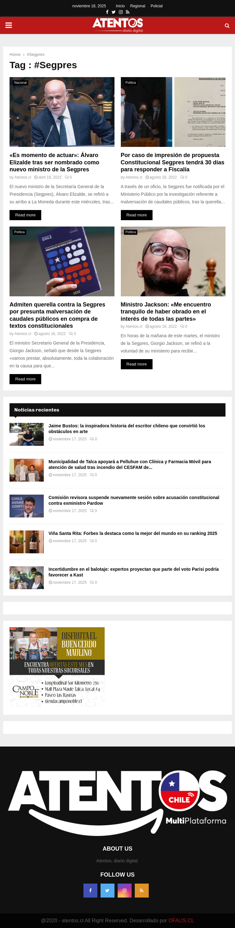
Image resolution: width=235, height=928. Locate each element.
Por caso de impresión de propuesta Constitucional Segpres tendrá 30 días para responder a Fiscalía (173, 162)
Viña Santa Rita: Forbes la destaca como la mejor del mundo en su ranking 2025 (133, 533)
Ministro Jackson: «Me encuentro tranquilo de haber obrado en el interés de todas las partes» (166, 311)
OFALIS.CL (181, 920)
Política (131, 82)
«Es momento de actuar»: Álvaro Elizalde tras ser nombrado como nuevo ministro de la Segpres (54, 162)
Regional (137, 6)
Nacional (20, 82)
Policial (157, 6)
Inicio (120, 6)
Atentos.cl (22, 177)
